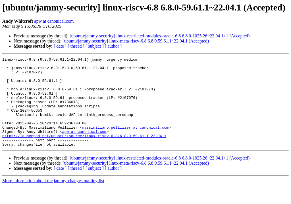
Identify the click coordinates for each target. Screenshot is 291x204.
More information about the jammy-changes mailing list (53, 198)
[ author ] (113, 46)
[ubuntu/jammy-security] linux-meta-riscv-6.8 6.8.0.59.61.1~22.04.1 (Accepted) (136, 41)
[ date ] (60, 46)
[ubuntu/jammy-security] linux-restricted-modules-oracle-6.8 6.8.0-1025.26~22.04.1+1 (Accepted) (160, 35)
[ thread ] (76, 46)
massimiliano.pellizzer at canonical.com (125, 141)
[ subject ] (95, 46)
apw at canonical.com (54, 21)
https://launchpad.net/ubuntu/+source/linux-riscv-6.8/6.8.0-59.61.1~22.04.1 (84, 151)
